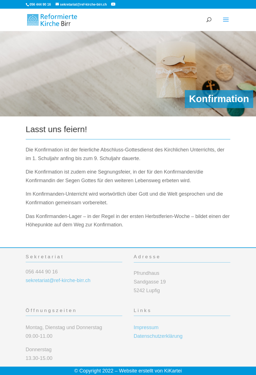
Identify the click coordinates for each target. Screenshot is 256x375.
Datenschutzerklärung (158, 336)
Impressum (146, 327)
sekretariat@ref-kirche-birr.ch (58, 280)
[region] (128, 73)
